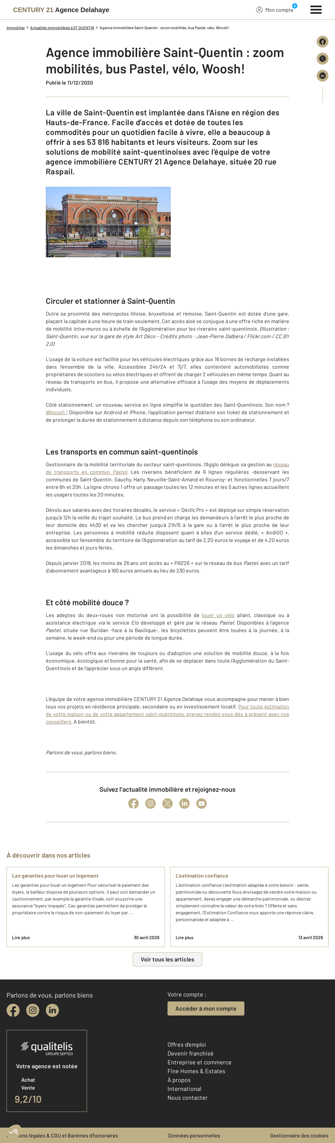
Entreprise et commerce (200, 1062)
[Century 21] (61, 10)
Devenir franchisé (191, 1053)
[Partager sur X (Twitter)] (322, 59)
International (184, 1088)
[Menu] (316, 9)
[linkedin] (52, 1010)
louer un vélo (218, 615)
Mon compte (274, 9)
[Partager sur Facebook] (322, 42)
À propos (179, 1079)
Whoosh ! (57, 412)
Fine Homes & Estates (196, 1071)
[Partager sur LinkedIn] (322, 76)
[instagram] (32, 1010)
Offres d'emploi (187, 1044)
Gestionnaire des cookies (299, 1135)
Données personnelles (194, 1135)
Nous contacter (188, 1097)
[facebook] (13, 1010)
